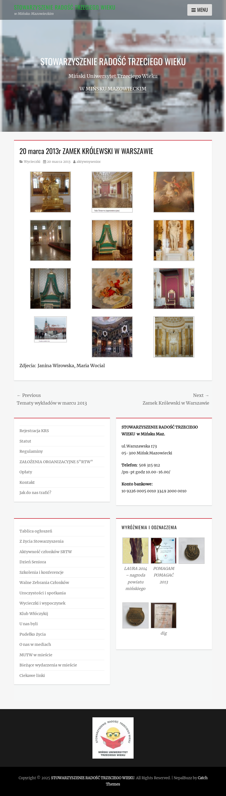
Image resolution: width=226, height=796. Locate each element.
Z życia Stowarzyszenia (41, 541)
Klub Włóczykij (33, 613)
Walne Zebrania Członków (44, 582)
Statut (25, 441)
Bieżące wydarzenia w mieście (48, 665)
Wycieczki (32, 162)
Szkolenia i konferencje (41, 572)
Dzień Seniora (32, 561)
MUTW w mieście (35, 654)
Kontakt (27, 482)
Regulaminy (31, 451)
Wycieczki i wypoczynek (42, 603)
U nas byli (28, 623)
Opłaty (25, 472)
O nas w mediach (35, 644)
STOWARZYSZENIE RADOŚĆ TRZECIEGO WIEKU (64, 7)
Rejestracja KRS (34, 430)
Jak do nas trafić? (35, 492)
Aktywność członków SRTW (45, 551)
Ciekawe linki (32, 675)
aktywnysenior (89, 162)
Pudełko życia (32, 634)
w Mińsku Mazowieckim (113, 89)
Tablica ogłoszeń (35, 531)
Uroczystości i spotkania (42, 593)
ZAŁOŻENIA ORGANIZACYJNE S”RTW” (56, 461)
